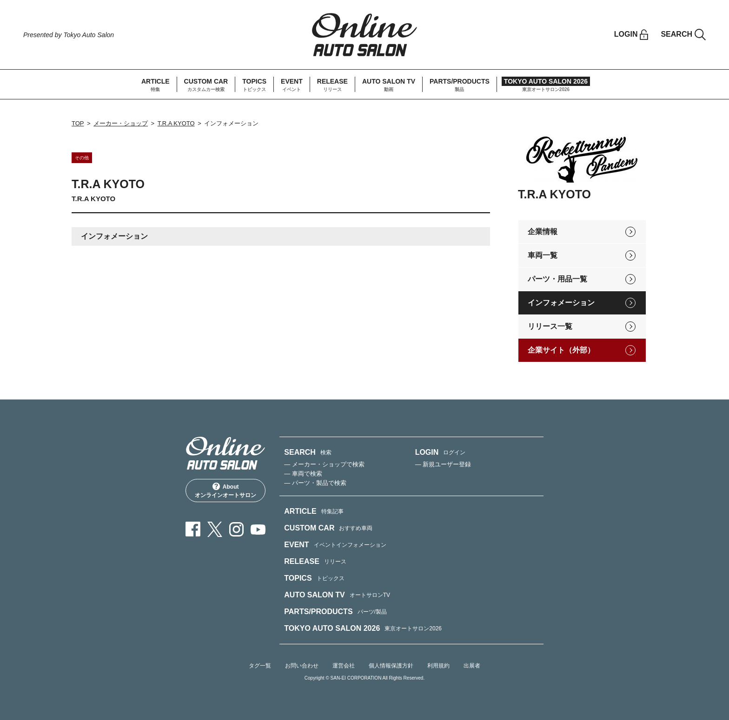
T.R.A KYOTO (176, 123)
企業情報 (542, 232)
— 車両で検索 (303, 474)
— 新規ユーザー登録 (443, 464)
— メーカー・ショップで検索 (324, 464)
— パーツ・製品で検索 (315, 483)
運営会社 (343, 665)
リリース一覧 (550, 326)
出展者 (472, 665)
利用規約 (438, 665)
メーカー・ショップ (120, 123)
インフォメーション (561, 303)
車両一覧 (542, 255)
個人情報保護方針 (391, 665)
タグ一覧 (260, 665)
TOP (78, 123)
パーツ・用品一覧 (557, 279)
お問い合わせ (301, 665)
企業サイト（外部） (561, 350)
